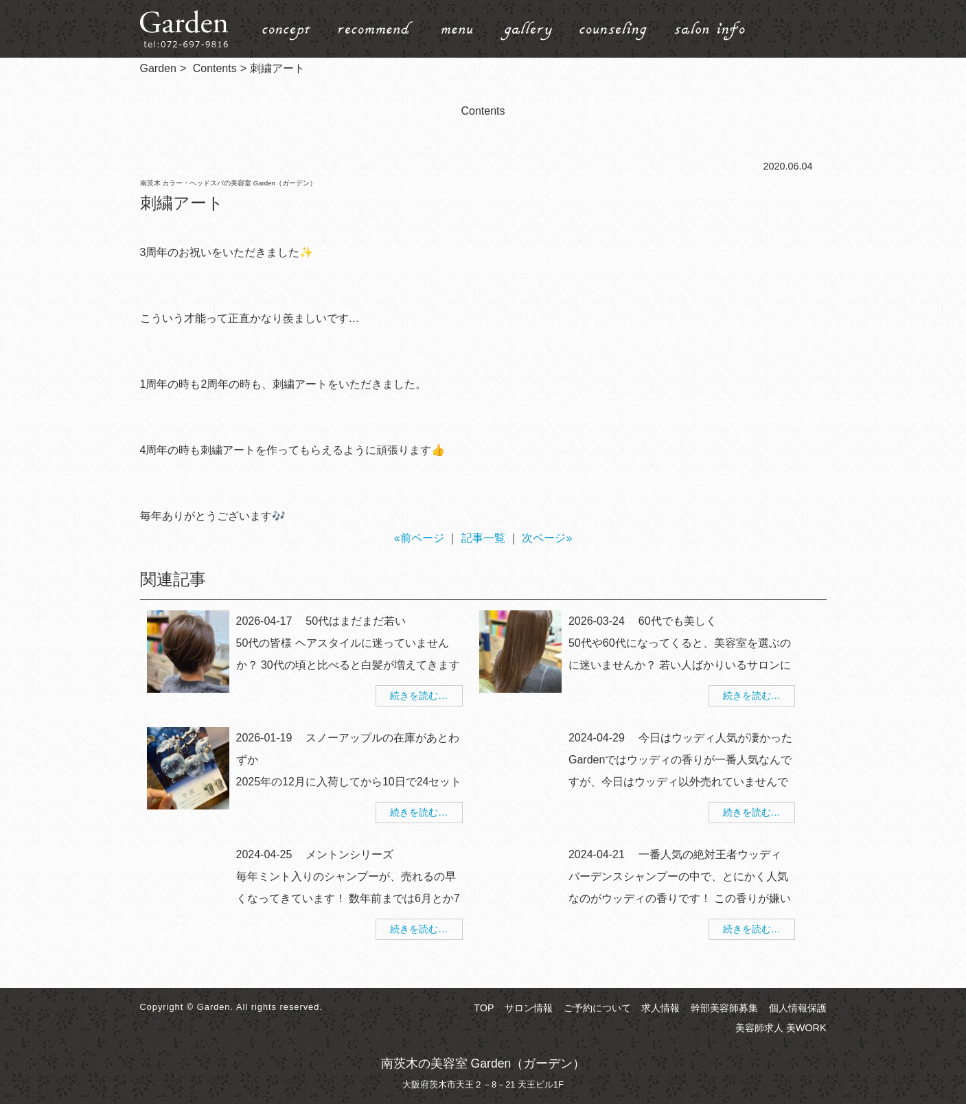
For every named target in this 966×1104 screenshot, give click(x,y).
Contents (215, 68)
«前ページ (419, 538)
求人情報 (660, 1007)
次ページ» (547, 538)
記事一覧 (483, 538)
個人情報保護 (798, 1007)
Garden (158, 68)
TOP (484, 1007)
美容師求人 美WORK (781, 1027)
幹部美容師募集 (724, 1007)
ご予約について (597, 1007)
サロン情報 (529, 1007)
